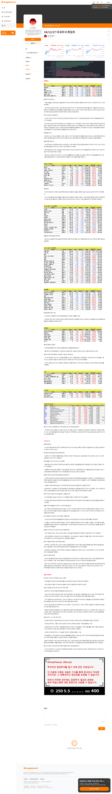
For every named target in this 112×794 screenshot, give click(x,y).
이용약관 (42, 779)
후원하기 (33, 43)
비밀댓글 (54, 725)
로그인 (108, 2)
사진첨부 (49, 725)
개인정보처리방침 (34, 779)
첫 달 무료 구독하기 (94, 789)
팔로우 (33, 39)
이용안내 (26, 779)
